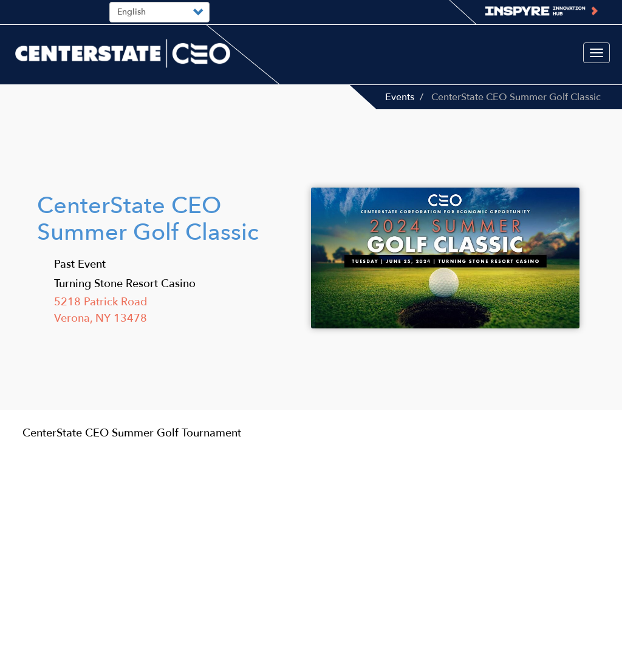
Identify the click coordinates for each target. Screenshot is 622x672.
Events (399, 97)
